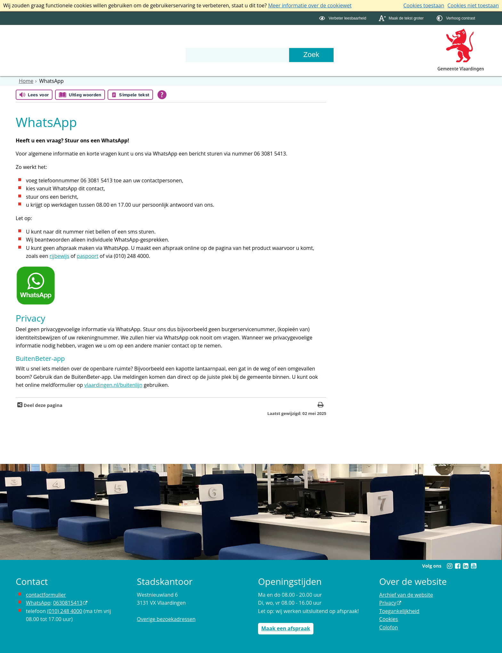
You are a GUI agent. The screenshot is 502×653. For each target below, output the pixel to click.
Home (26, 80)
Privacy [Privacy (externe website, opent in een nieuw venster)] (387, 602)
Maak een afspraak (285, 628)
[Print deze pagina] (321, 406)
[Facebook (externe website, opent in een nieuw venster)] (457, 565)
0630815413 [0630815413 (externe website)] (67, 602)
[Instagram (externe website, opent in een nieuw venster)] (449, 565)
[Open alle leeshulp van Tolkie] (162, 94)
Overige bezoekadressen (166, 619)
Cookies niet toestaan (473, 5)
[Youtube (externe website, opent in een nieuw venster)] (473, 565)
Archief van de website (406, 594)
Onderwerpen (38, 42)
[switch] (343, 18)
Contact (171, 42)
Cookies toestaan (423, 5)
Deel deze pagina (42, 405)
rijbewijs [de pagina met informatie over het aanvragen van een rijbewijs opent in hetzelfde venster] (59, 255)
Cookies (388, 619)
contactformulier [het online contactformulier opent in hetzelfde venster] (46, 594)
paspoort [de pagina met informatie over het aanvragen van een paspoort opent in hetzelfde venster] (88, 255)
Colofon (388, 627)
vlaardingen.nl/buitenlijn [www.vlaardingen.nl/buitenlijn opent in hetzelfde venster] (113, 384)
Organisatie (128, 42)
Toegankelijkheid (399, 611)
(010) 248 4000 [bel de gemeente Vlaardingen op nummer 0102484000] (64, 611)
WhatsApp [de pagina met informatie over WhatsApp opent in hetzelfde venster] (38, 602)
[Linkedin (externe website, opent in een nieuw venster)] (465, 565)
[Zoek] (311, 55)
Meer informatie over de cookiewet (310, 5)
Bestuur (85, 42)
